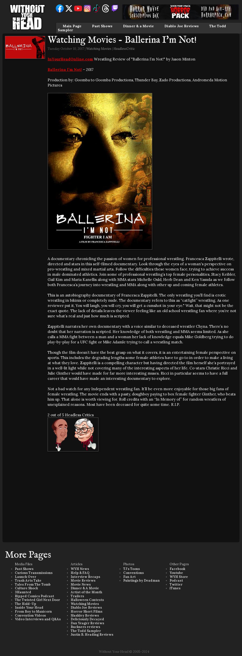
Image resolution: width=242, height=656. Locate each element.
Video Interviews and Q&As (38, 619)
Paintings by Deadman (141, 580)
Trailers (77, 596)
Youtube (176, 573)
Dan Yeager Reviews (87, 623)
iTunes (175, 588)
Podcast (176, 580)
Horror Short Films (86, 611)
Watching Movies (98, 49)
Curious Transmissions (34, 573)
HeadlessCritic (124, 49)
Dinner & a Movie (138, 26)
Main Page (72, 26)
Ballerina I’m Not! (65, 69)
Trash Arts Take (28, 580)
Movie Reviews (83, 580)
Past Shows (102, 26)
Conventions (133, 573)
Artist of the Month (86, 592)
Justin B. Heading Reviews (92, 634)
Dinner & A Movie (85, 588)
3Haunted (23, 592)
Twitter (176, 584)
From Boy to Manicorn (33, 611)
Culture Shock (26, 588)
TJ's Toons (131, 569)
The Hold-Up (25, 604)
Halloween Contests (87, 600)
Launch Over (25, 577)
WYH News (80, 569)
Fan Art (129, 577)
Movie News (81, 584)
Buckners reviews (85, 627)
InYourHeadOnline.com (70, 59)
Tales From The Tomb (33, 584)
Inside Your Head (29, 607)
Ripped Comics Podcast (34, 596)
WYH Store (179, 577)
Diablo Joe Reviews (181, 26)
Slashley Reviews (85, 615)
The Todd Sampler (86, 631)
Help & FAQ (80, 573)
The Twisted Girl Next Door (37, 600)
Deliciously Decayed (87, 619)
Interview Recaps (85, 577)
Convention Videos (30, 615)
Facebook (177, 569)
